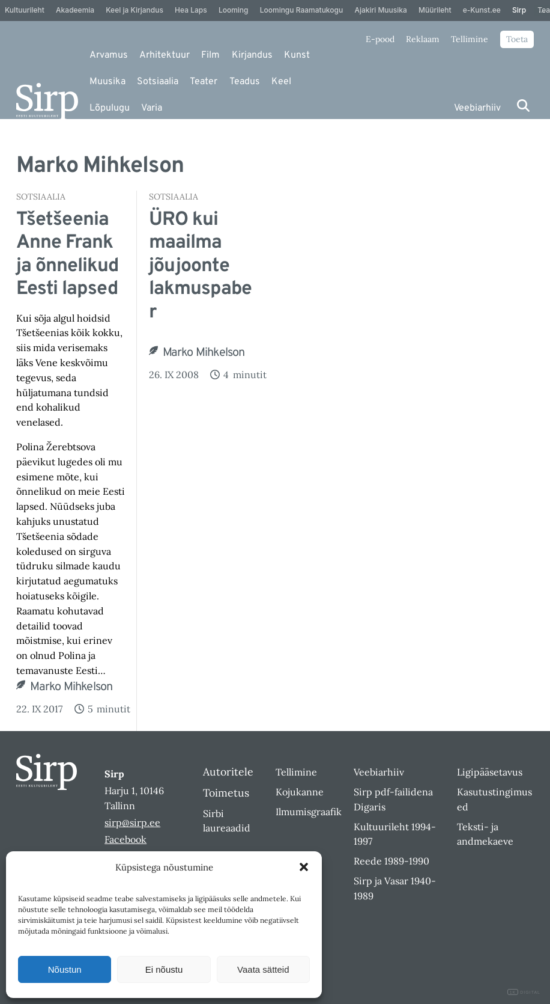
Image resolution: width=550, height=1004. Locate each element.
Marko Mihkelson (71, 687)
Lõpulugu (109, 108)
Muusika (107, 82)
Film (210, 55)
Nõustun (65, 969)
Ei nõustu (164, 969)
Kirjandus (252, 55)
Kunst (297, 55)
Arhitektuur (164, 55)
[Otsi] (523, 105)
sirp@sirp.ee (132, 822)
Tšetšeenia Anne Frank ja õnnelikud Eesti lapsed (67, 255)
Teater (203, 82)
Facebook (125, 839)
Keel (281, 82)
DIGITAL (523, 992)
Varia (151, 108)
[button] (304, 867)
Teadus (244, 82)
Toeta (517, 39)
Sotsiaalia (157, 82)
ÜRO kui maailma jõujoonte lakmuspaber (200, 266)
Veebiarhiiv (477, 108)
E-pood (380, 39)
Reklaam (423, 39)
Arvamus (108, 55)
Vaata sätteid (263, 969)
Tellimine (469, 39)
